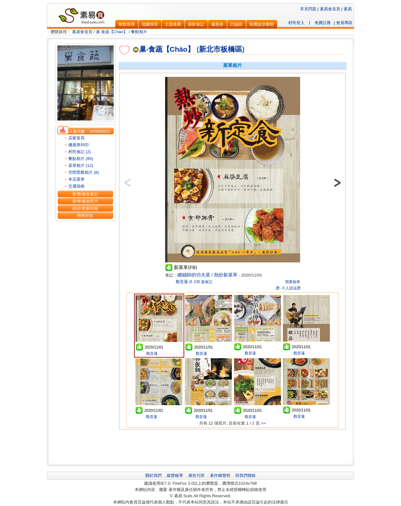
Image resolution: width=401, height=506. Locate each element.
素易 (348, 9)
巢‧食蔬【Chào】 (112, 31)
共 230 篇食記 (200, 282)
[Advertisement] (232, 446)
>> (263, 423)
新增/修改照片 (85, 201)
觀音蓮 (181, 281)
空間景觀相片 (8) (83, 172)
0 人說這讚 (291, 288)
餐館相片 (139, 31)
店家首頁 (76, 138)
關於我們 (153, 475)
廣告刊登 (196, 475)
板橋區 (231, 49)
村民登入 (296, 22)
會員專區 (344, 22)
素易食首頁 (330, 9)
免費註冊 (323, 22)
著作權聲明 (220, 475)
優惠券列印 (78, 144)
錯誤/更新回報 (85, 208)
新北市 (210, 49)
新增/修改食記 (85, 194)
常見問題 (308, 9)
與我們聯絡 (245, 475)
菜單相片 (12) (80, 165)
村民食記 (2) (79, 151)
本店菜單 (76, 179)
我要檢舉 (292, 282)
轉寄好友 (85, 215)
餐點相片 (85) (80, 158)
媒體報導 (175, 475)
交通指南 (76, 186)
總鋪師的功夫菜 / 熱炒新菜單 (207, 274)
